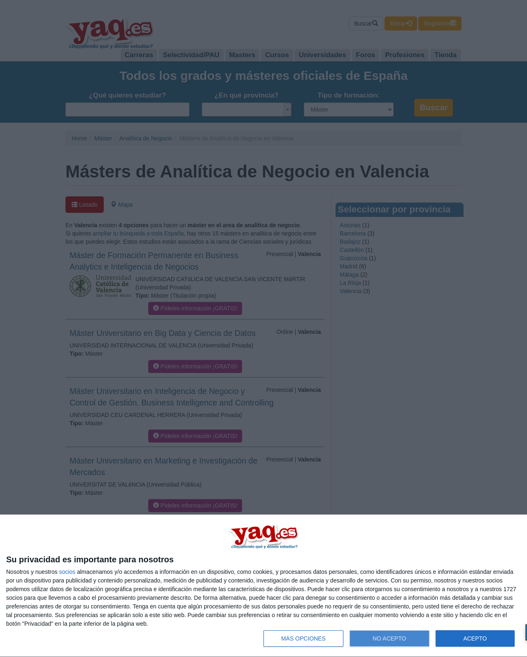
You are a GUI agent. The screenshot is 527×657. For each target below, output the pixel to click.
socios (67, 572)
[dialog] (263, 586)
